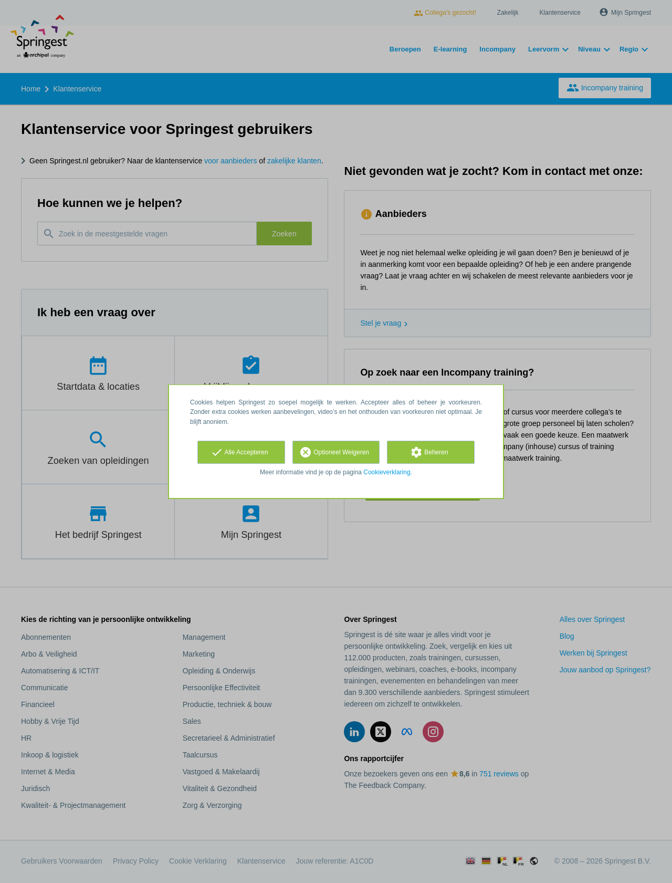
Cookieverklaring (386, 472)
